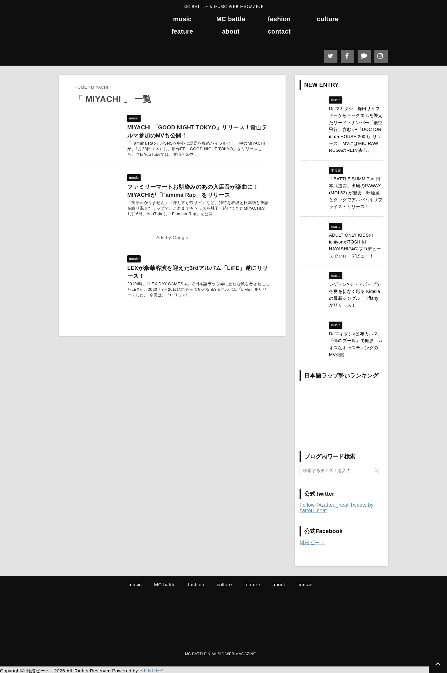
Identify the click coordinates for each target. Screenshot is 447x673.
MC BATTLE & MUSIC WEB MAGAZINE (220, 653)
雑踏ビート (312, 542)
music (182, 19)
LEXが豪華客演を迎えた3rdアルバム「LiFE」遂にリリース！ (198, 268)
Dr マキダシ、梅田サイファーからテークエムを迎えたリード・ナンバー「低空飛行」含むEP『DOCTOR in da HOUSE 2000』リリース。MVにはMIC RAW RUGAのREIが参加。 (356, 129)
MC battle (231, 19)
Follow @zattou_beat (324, 505)
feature (182, 31)
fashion (279, 19)
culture (327, 19)
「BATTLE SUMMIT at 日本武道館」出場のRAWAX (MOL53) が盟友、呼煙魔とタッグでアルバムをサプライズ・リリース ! (356, 192)
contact (279, 31)
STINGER (150, 669)
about (230, 31)
